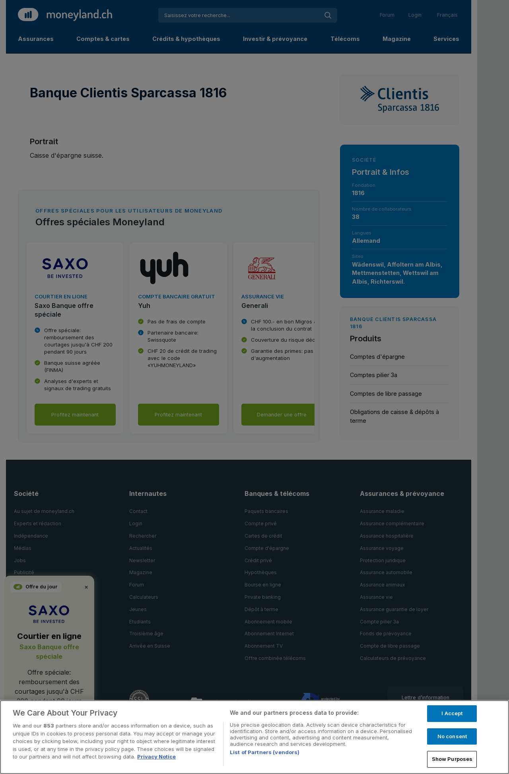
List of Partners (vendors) (264, 752)
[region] (254, 737)
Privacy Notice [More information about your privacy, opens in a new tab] (156, 756)
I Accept (451, 713)
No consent (452, 736)
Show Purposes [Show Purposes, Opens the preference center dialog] (452, 759)
